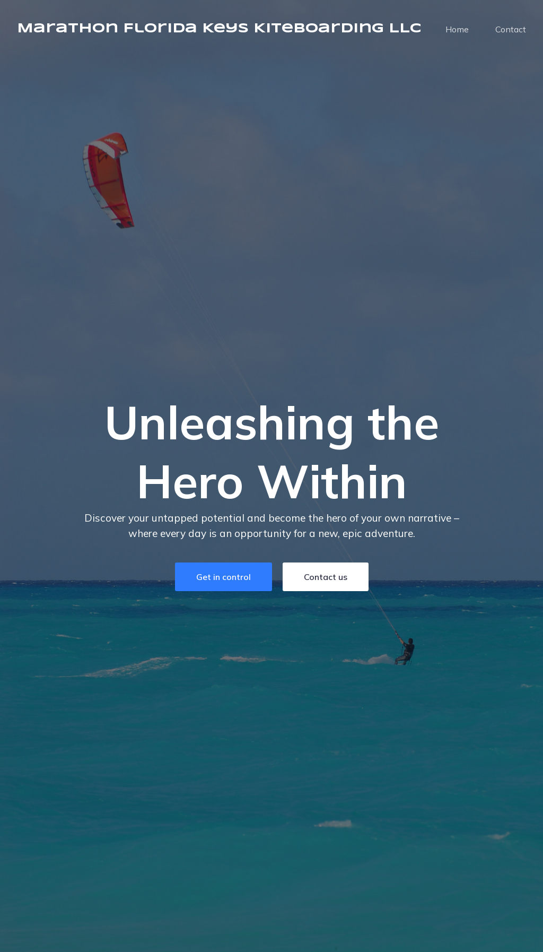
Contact (510, 29)
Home (457, 29)
